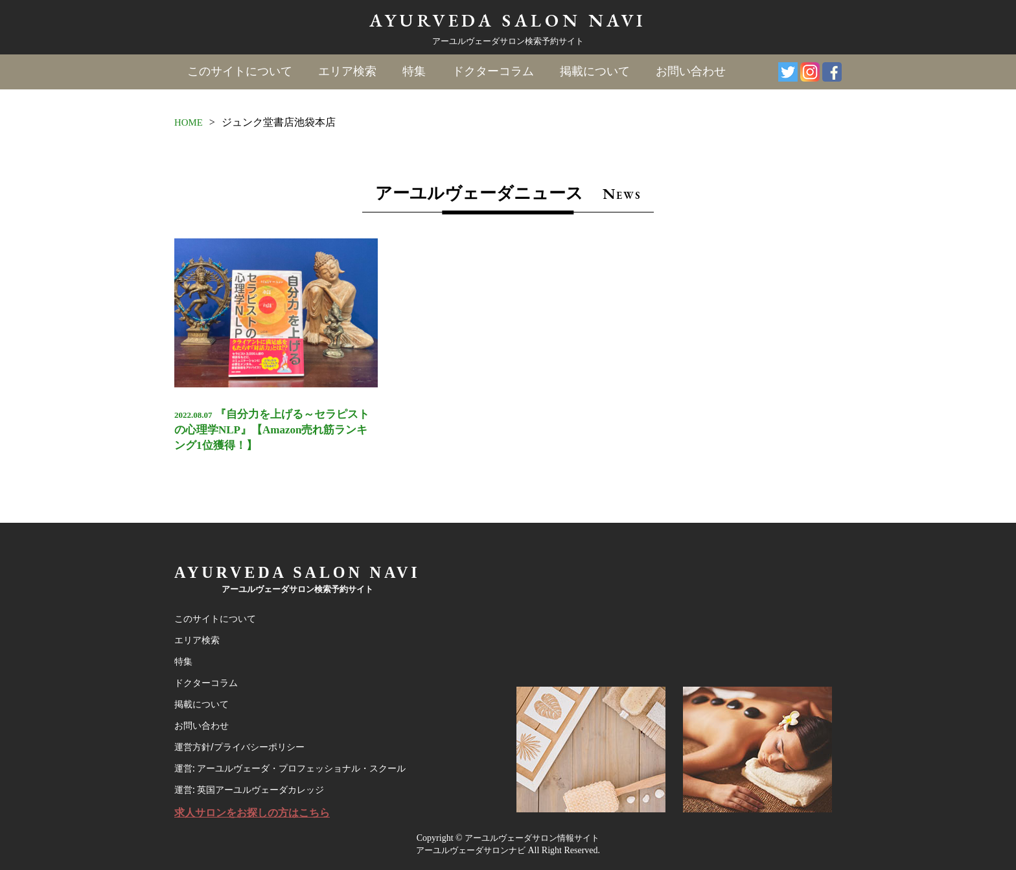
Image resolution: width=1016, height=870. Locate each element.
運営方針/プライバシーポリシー (244, 740)
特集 (414, 71)
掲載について (594, 71)
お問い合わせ (690, 71)
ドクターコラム (492, 71)
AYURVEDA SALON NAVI (508, 19)
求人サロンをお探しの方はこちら (257, 811)
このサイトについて (239, 71)
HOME (189, 122)
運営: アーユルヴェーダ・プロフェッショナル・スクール (298, 764)
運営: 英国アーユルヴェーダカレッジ (254, 787)
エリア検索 (347, 71)
